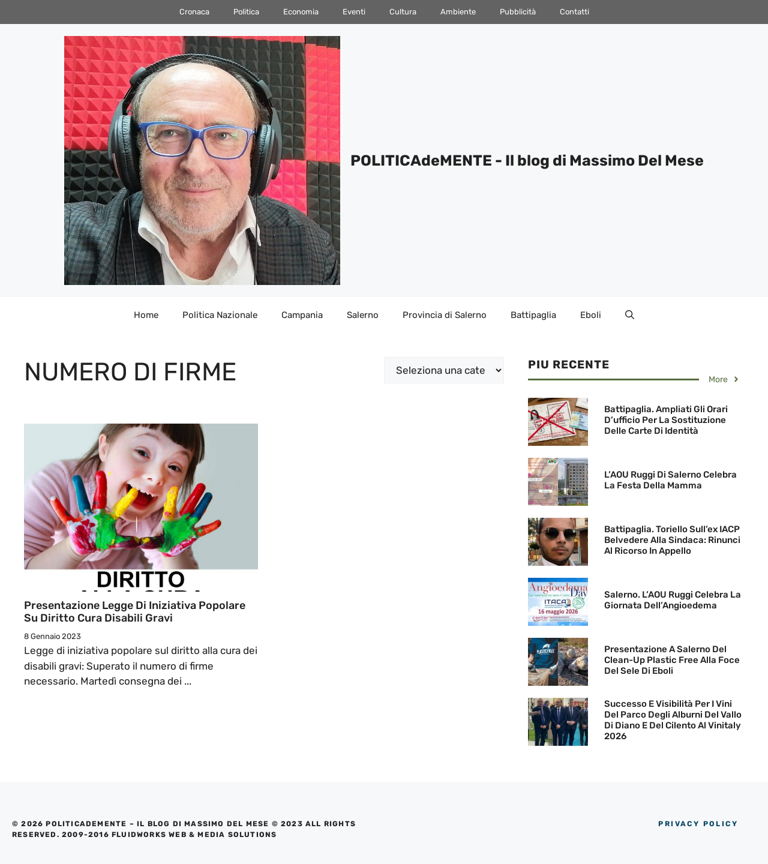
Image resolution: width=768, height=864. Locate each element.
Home (146, 315)
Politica (246, 11)
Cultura (402, 11)
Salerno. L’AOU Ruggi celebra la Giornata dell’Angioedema (672, 600)
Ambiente (458, 11)
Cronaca (194, 11)
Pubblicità (518, 11)
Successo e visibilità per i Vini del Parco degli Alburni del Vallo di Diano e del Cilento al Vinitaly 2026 (673, 720)
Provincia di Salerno (445, 315)
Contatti (574, 11)
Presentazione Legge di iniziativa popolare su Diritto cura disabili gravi (134, 612)
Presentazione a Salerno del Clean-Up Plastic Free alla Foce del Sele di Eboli (672, 660)
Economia (301, 11)
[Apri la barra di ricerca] (629, 315)
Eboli (590, 315)
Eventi (354, 11)
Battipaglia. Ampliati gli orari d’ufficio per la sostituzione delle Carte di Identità (666, 420)
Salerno (363, 315)
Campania (302, 315)
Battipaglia (533, 315)
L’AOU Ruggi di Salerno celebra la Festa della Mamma (670, 480)
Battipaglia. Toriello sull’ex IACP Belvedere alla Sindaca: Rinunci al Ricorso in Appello (672, 540)
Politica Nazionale (219, 315)
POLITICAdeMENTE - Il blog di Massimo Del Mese (527, 160)
